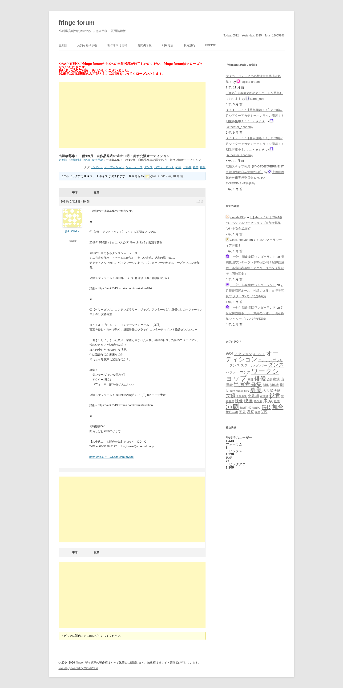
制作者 (274, 385)
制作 (266, 385)
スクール (248, 365)
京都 (250, 379)
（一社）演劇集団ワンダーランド (253, 256)
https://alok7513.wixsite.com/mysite (111, 457)
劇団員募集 (236, 391)
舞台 (203, 167)
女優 (231, 395)
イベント (97, 167)
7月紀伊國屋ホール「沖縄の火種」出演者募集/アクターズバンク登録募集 (255, 290)
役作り (264, 396)
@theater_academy (239, 127)
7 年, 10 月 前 (174, 176)
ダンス (148, 167)
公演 (178, 167)
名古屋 (267, 391)
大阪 (277, 391)
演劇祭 (256, 407)
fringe (210, 45)
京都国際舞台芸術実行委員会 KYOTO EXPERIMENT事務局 (255, 177)
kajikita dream (250, 82)
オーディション (114, 167)
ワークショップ (252, 374)
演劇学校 (245, 407)
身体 (257, 412)
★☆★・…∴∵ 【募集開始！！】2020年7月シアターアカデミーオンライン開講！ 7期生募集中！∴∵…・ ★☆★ (254, 115)
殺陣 (277, 401)
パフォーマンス (164, 167)
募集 (195, 167)
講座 (250, 412)
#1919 (199, 201)
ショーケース (133, 167)
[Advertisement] (132, 115)
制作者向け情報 (117, 45)
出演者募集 (248, 384)
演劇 (232, 406)
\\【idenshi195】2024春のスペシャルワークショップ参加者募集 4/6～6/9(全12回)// (254, 222)
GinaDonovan (239, 240)
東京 (268, 400)
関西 (264, 412)
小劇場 (253, 396)
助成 (246, 391)
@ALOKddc (157, 176)
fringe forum (77, 22)
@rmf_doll (257, 98)
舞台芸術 (232, 412)
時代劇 (258, 401)
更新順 (63, 45)
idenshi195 (237, 217)
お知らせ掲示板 (87, 45)
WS (229, 353)
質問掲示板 (144, 45)
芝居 (242, 412)
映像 (239, 400)
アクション (243, 354)
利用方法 (167, 45)
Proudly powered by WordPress (78, 668)
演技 (266, 407)
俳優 (260, 378)
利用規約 (189, 45)
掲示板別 (75, 160)
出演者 (187, 167)
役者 (274, 395)
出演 (276, 379)
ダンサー (261, 365)
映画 (248, 400)
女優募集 (241, 396)
